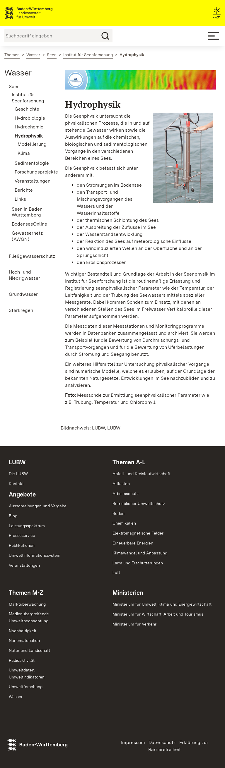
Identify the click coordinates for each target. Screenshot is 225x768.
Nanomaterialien (24, 640)
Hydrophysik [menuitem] (29, 136)
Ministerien (127, 592)
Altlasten (121, 483)
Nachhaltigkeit (22, 630)
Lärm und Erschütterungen (137, 563)
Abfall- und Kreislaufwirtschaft (141, 473)
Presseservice (22, 535)
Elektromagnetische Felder (137, 533)
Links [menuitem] (20, 199)
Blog (13, 515)
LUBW (17, 462)
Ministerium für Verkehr (134, 624)
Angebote (22, 494)
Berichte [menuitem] (24, 190)
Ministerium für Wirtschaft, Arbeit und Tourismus (157, 614)
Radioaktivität (22, 660)
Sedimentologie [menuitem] (31, 163)
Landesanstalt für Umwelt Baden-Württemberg (39, 13)
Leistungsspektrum (27, 525)
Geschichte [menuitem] (27, 109)
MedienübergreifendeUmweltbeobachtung (29, 617)
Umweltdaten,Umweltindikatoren (27, 673)
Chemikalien (124, 523)
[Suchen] (105, 36)
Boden (118, 513)
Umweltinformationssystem (34, 555)
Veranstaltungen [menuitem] (31, 181)
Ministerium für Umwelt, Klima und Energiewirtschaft (162, 604)
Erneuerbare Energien (132, 543)
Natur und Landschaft (29, 650)
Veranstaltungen (24, 565)
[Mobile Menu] (214, 36)
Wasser (18, 73)
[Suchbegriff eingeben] (58, 36)
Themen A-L (128, 462)
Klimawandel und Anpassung (139, 553)
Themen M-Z (26, 592)
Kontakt (16, 483)
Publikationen (22, 545)
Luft (116, 572)
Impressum (133, 742)
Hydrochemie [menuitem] (29, 127)
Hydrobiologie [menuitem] (30, 118)
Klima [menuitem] (24, 153)
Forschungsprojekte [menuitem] (31, 172)
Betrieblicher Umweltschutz (138, 503)
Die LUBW (18, 473)
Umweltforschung (25, 686)
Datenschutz (162, 742)
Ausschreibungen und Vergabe (38, 506)
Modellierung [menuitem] (32, 144)
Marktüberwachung (27, 604)
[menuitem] (28, 86)
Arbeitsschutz (125, 493)
